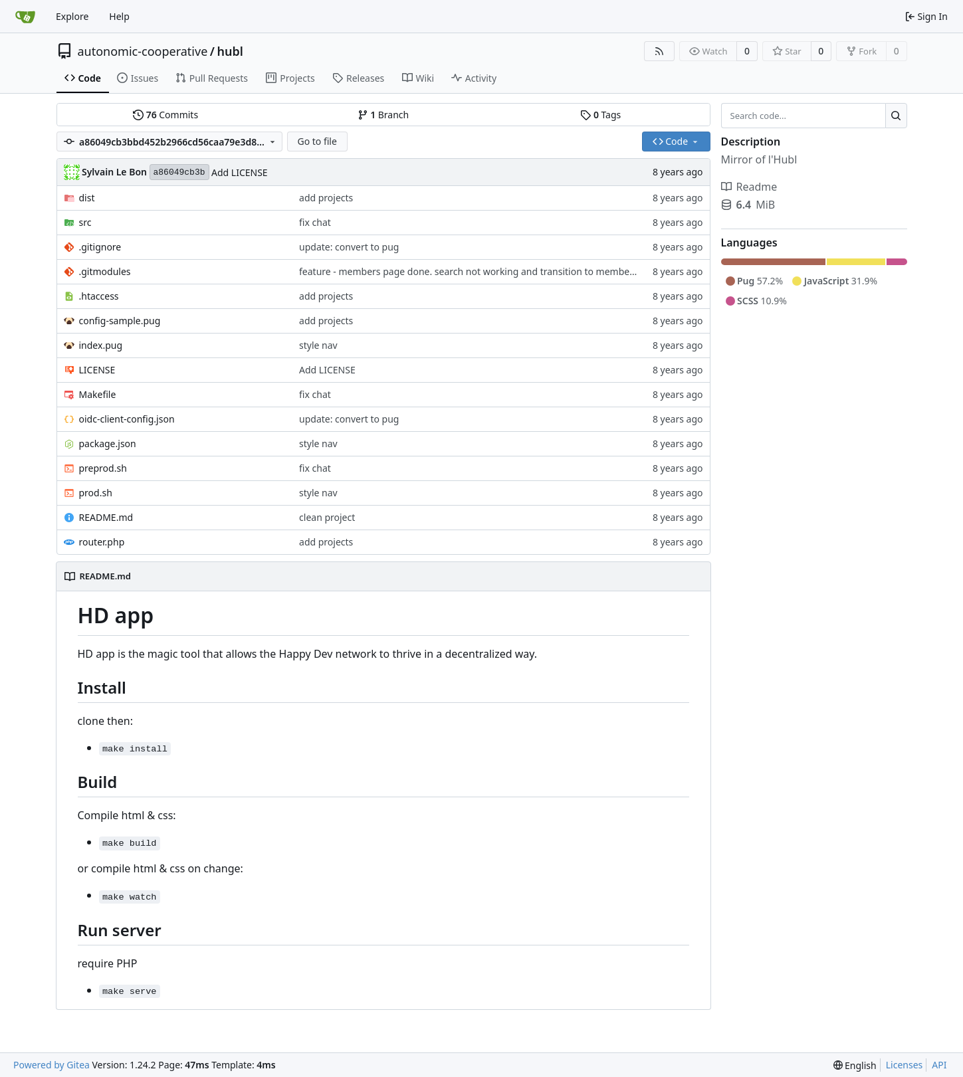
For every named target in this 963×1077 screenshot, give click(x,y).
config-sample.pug (120, 320)
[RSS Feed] (659, 51)
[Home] (25, 17)
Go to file (316, 141)
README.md (106, 517)
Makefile (97, 394)
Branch (383, 114)
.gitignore (100, 247)
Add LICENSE (239, 172)
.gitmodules (105, 271)
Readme (749, 186)
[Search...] (896, 115)
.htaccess (99, 296)
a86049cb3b (179, 172)
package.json (107, 443)
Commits (165, 114)
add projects (326, 197)
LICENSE (97, 369)
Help (119, 16)
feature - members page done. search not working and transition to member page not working (506, 271)
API (939, 1064)
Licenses (904, 1064)
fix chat (315, 222)
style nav (318, 345)
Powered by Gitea (51, 1064)
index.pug (101, 345)
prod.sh (95, 492)
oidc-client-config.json (127, 419)
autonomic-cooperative (143, 51)
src (85, 222)
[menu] (855, 1065)
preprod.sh (103, 468)
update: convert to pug (349, 247)
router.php (102, 542)
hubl (230, 51)
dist (87, 197)
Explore (72, 16)
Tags (600, 114)
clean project (327, 517)
